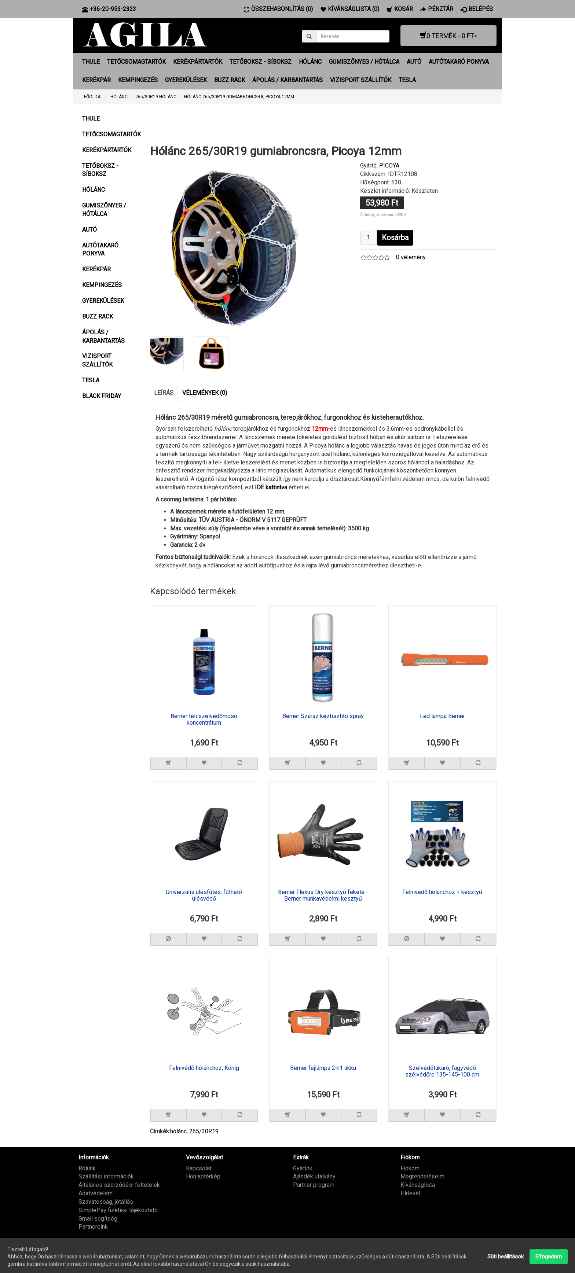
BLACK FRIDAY (101, 396)
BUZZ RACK (229, 80)
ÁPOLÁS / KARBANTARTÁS (287, 80)
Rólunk (87, 1168)
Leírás (163, 392)
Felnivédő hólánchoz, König (204, 1068)
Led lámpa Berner (442, 716)
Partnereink (93, 1226)
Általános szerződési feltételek (119, 1184)
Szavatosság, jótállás (105, 1201)
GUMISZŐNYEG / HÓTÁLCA (364, 61)
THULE (91, 61)
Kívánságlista (417, 1184)
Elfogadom (548, 1264)
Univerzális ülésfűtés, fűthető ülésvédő (204, 895)
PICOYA (389, 165)
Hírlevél (410, 1193)
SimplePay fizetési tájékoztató (118, 1210)
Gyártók (302, 1168)
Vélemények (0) (204, 392)
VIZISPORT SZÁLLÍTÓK (360, 80)
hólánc (178, 1131)
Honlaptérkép (203, 1176)
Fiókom (410, 1168)
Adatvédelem (95, 1193)
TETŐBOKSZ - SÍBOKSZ (261, 61)
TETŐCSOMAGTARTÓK (136, 61)
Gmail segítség (97, 1218)
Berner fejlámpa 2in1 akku (323, 1068)
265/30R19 (204, 1131)
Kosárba (395, 237)
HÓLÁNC (310, 61)
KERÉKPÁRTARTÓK (197, 61)
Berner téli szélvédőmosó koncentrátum (204, 719)
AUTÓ (414, 61)
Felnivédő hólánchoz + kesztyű (442, 892)
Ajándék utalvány (314, 1176)
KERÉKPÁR (96, 80)
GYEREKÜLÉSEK (186, 80)
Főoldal (93, 96)
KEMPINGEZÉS (138, 80)
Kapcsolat (199, 1168)
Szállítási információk (106, 1176)
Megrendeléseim (422, 1176)
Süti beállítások (505, 1264)
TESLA (407, 80)
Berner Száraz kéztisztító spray (323, 716)
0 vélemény (411, 257)
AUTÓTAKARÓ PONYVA (459, 61)
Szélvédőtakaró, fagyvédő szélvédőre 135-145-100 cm (442, 1071)
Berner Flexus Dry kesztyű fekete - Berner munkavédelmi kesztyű (323, 895)
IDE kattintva (271, 487)
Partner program (313, 1184)
